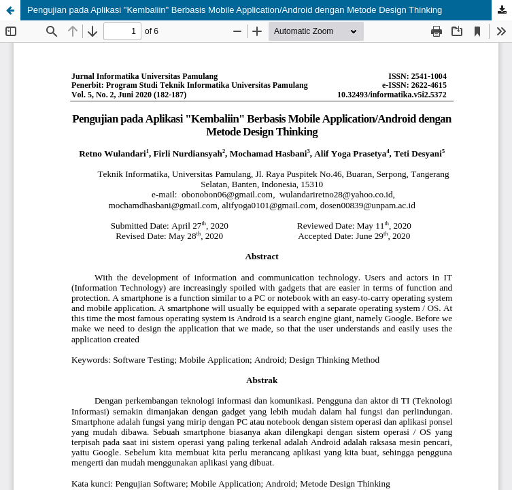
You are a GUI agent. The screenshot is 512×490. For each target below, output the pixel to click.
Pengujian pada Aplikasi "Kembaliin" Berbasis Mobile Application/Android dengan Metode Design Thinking (234, 10)
